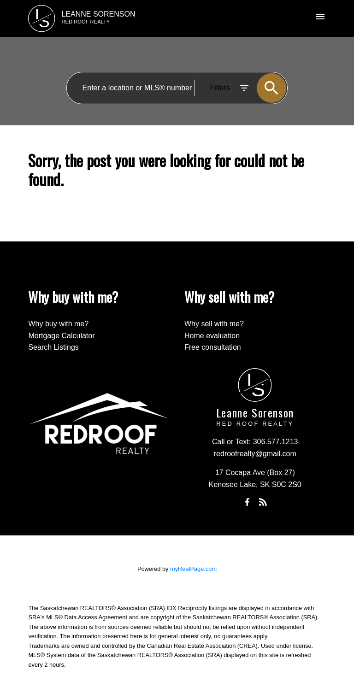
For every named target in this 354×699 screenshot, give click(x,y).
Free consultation (212, 347)
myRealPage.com (193, 568)
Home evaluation (212, 336)
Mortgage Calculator (61, 336)
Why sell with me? (214, 324)
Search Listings (53, 347)
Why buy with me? (58, 324)
